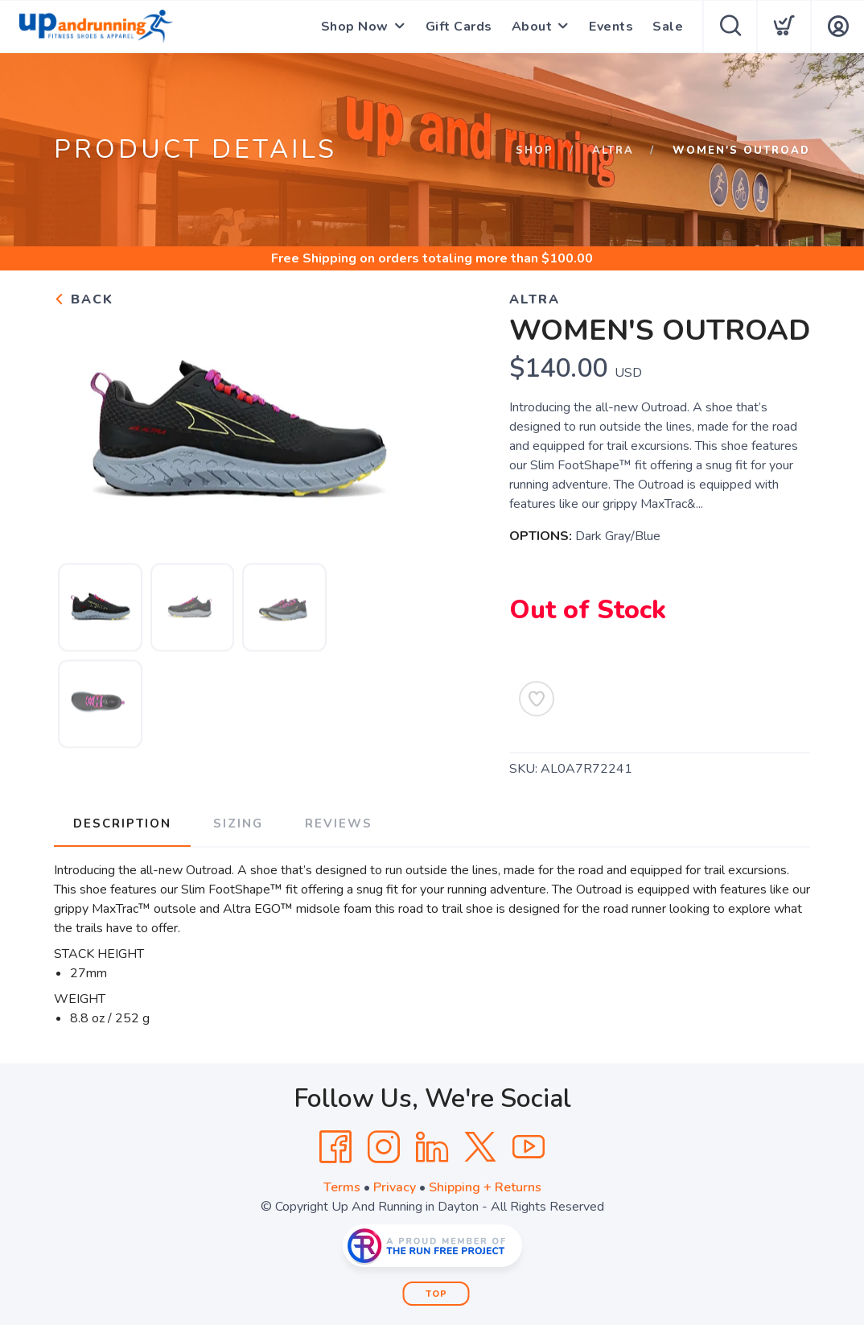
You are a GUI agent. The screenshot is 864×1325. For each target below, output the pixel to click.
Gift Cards (459, 26)
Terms (341, 1187)
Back (83, 299)
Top (436, 1294)
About (532, 26)
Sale (667, 26)
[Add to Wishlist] (536, 698)
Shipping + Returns (485, 1187)
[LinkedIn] (432, 1147)
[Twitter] (480, 1147)
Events (611, 26)
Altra (613, 150)
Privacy (394, 1187)
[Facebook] (335, 1147)
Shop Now (355, 26)
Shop (534, 150)
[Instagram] (384, 1147)
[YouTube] (528, 1147)
